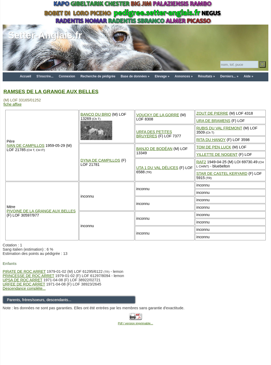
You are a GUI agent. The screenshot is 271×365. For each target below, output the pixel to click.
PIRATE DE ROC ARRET (24, 271)
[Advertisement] (135, 352)
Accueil (25, 76)
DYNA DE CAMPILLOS (100, 160)
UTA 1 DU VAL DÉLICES (157, 168)
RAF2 (201, 162)
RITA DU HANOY (211, 140)
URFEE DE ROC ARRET (24, 284)
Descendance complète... (24, 288)
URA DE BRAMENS (213, 121)
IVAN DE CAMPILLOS (25, 145)
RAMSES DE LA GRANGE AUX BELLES (50, 91)
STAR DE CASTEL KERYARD (221, 173)
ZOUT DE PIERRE (212, 113)
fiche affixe (12, 104)
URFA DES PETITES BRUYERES (154, 134)
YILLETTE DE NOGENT (217, 154)
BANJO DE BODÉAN (154, 149)
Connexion (67, 76)
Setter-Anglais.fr (45, 35)
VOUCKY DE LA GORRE (157, 115)
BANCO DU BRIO (95, 114)
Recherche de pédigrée (97, 76)
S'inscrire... (45, 76)
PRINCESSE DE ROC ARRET (28, 276)
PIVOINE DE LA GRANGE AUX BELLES (41, 211)
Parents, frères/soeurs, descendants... (39, 300)
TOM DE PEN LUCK (213, 147)
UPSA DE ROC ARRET (22, 280)
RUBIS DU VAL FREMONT (219, 128)
